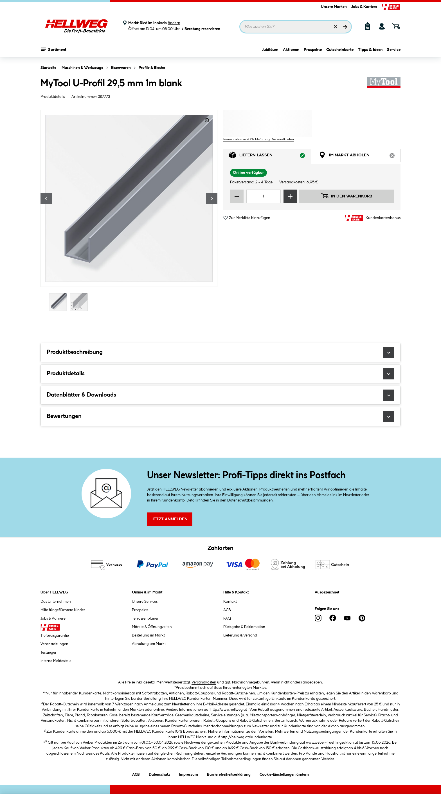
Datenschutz (159, 773)
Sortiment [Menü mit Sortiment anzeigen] (53, 49)
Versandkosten (204, 682)
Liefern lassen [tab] (270, 156)
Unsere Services (145, 601)
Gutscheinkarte (340, 50)
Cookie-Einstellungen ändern (284, 773)
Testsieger (48, 652)
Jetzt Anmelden (170, 519)
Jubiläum (270, 50)
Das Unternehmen (55, 601)
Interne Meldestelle (55, 661)
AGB (227, 610)
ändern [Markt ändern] (174, 23)
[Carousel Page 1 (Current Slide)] (59, 301)
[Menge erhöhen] (290, 196)
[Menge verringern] (237, 196)
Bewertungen (220, 416)
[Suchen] (345, 26)
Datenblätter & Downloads (220, 395)
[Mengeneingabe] (263, 196)
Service (393, 50)
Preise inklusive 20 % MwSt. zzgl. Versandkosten (258, 139)
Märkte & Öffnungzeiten (152, 627)
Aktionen (291, 50)
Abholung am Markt (149, 643)
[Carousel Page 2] (80, 301)
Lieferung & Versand (240, 635)
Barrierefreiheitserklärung (229, 773)
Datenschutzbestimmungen (250, 500)
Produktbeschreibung (220, 352)
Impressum (188, 773)
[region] (129, 211)
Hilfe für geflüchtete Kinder (62, 610)
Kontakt (230, 601)
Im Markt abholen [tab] (359, 156)
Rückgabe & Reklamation (244, 627)
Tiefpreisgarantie (54, 635)
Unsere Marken (334, 6)
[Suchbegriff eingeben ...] (295, 26)
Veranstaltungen (54, 644)
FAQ (227, 618)
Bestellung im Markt (148, 635)
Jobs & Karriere (364, 6)
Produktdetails (52, 96)
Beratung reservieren (200, 29)
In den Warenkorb (346, 196)
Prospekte (313, 50)
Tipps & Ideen (370, 50)
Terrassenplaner (145, 618)
